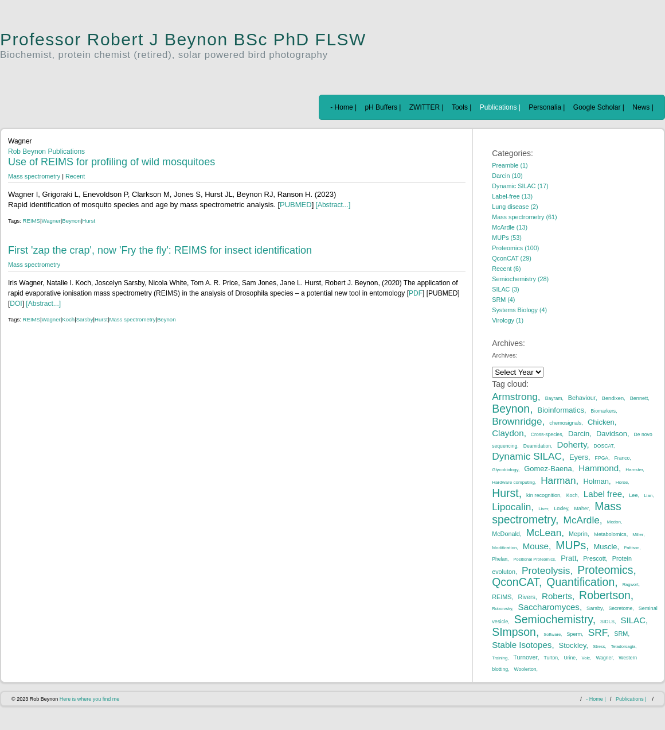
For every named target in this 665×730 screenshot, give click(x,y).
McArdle (582, 520)
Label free (603, 494)
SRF (597, 632)
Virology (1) (507, 320)
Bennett (639, 398)
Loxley (561, 508)
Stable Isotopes (521, 645)
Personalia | (547, 107)
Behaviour (582, 397)
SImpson (514, 632)
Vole (586, 658)
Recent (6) (506, 268)
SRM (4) (503, 299)
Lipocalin (511, 506)
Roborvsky (502, 608)
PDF (416, 293)
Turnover (525, 657)
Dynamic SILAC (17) (520, 185)
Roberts (557, 596)
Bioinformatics (561, 410)
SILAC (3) (505, 289)
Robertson (605, 595)
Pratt (568, 558)
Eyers (578, 457)
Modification (504, 547)
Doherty (572, 444)
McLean (543, 532)
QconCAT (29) (511, 258)
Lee (633, 495)
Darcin (578, 433)
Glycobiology (505, 469)
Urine (570, 658)
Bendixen (613, 398)
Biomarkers (603, 411)
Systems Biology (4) (519, 309)
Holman (596, 481)
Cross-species (546, 434)
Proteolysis (546, 570)
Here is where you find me (90, 699)
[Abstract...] (332, 205)
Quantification (580, 582)
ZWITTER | (426, 107)
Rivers (526, 596)
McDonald (506, 533)
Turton (551, 658)
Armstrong (515, 396)
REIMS (31, 221)
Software (552, 634)
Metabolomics (610, 534)
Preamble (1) (509, 165)
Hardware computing (513, 482)
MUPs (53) (507, 237)
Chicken (601, 422)
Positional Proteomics (534, 559)
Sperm (574, 634)
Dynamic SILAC (527, 456)
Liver (543, 508)
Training (499, 658)
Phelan (499, 559)
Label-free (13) (512, 196)
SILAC (633, 620)
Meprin (578, 533)
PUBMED (296, 204)
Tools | (461, 107)
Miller (637, 534)
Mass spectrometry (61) (524, 216)
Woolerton (525, 669)
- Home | (343, 107)
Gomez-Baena (548, 468)
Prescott (594, 558)
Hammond (598, 468)
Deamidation (537, 446)
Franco (622, 458)
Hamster (634, 469)
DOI (16, 304)
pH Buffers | (383, 107)
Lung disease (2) (515, 206)
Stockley (572, 645)
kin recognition (543, 495)
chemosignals (565, 423)
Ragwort (631, 584)
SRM (621, 633)
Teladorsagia (623, 646)
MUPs (571, 545)
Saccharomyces (549, 607)
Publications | (500, 107)
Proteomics (605, 570)
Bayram (553, 398)
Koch (68, 319)
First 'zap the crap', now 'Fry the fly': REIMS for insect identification (160, 250)
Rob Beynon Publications (46, 151)
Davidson (611, 433)
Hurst (88, 221)
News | (642, 107)
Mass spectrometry (34, 176)
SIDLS (607, 621)
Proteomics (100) (515, 247)
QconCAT (515, 582)
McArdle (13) (509, 227)
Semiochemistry (553, 619)
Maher (581, 508)
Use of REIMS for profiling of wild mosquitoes (111, 162)
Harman (558, 480)
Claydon (507, 433)
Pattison (631, 547)
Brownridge (517, 421)
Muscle (605, 546)
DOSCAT (603, 446)
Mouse (536, 546)
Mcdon (614, 522)
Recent (75, 176)
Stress (599, 646)
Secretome (621, 608)
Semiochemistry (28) (520, 278)
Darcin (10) (507, 175)
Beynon (71, 221)
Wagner (51, 221)
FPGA (601, 458)
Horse (622, 482)
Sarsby (84, 319)
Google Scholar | (598, 107)
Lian (648, 495)
